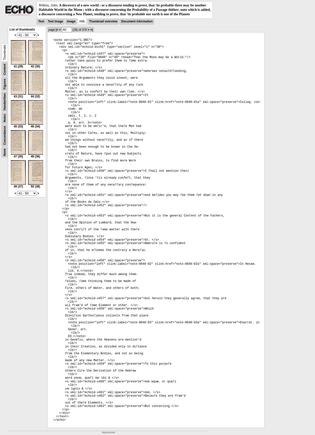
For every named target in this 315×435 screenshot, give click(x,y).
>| (91, 29)
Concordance (4, 135)
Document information (137, 21)
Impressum (108, 432)
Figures (4, 83)
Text (41, 21)
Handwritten (4, 101)
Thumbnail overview (103, 21)
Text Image (55, 21)
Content (4, 69)
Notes (4, 118)
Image (71, 21)
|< (57, 29)
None (4, 152)
